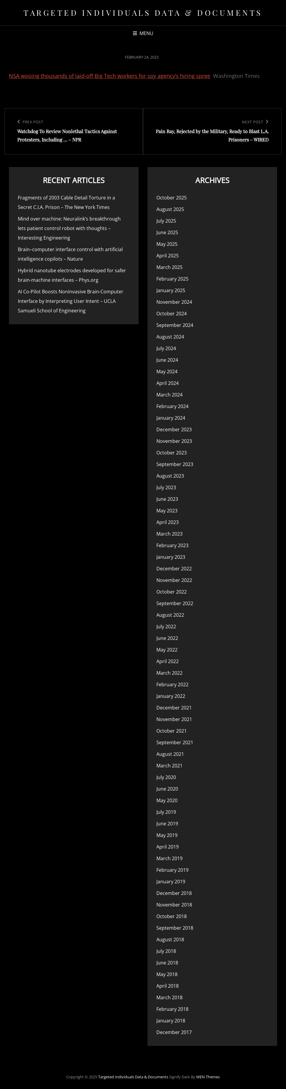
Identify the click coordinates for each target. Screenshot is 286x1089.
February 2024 (172, 406)
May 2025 (166, 244)
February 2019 (172, 870)
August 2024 (170, 336)
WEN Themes (208, 1076)
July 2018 (166, 951)
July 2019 (166, 812)
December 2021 (174, 707)
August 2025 (170, 209)
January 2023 (170, 557)
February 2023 (172, 545)
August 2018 (170, 939)
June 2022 (167, 638)
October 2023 (171, 452)
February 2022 (172, 684)
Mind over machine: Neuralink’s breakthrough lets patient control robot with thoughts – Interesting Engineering (69, 228)
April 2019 (167, 846)
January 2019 (170, 881)
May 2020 (166, 800)
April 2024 (167, 383)
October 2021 (171, 731)
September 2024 (174, 325)
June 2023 (167, 499)
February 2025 (172, 279)
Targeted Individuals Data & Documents (143, 12)
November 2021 (174, 719)
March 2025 (169, 267)
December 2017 (174, 1032)
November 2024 (174, 302)
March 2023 (169, 534)
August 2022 (170, 615)
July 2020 (166, 777)
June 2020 (167, 789)
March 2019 (169, 858)
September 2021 (174, 742)
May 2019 (166, 835)
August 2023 (170, 476)
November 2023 (174, 441)
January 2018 (170, 1020)
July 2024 (166, 348)
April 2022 (167, 661)
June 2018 (167, 962)
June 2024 (167, 360)
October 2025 (171, 197)
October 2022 (171, 591)
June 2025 (167, 232)
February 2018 (172, 1009)
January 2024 (170, 418)
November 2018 (174, 904)
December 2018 (174, 893)
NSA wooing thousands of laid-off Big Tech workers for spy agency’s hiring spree (109, 75)
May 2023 (166, 510)
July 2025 (166, 221)
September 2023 (174, 464)
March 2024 (169, 394)
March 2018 (169, 997)
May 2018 (166, 974)
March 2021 (169, 765)
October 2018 (171, 916)
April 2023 (167, 522)
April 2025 (167, 255)
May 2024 (166, 371)
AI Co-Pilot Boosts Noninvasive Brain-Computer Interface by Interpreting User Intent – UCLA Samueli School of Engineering (70, 301)
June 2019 (167, 823)
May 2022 (166, 649)
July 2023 (166, 487)
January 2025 (170, 290)
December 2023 (174, 429)
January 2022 (170, 696)
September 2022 (174, 603)
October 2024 (171, 313)
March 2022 (169, 673)
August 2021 (170, 754)
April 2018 (167, 986)
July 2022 (166, 626)
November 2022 (174, 580)
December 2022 (174, 568)
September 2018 (174, 928)
